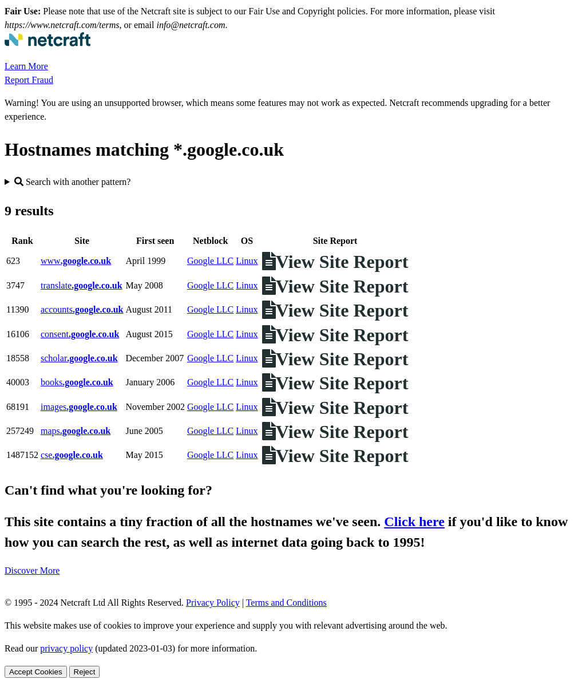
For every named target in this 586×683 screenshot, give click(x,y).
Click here (414, 521)
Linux (247, 261)
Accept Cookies (35, 672)
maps (75, 431)
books (77, 382)
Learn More (26, 66)
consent (80, 334)
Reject (85, 672)
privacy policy (66, 648)
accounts (82, 309)
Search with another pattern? (72, 182)
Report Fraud (29, 80)
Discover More (32, 570)
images (79, 407)
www (76, 261)
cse (72, 455)
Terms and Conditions (286, 602)
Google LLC (210, 261)
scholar (79, 358)
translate (81, 285)
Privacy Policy (213, 602)
